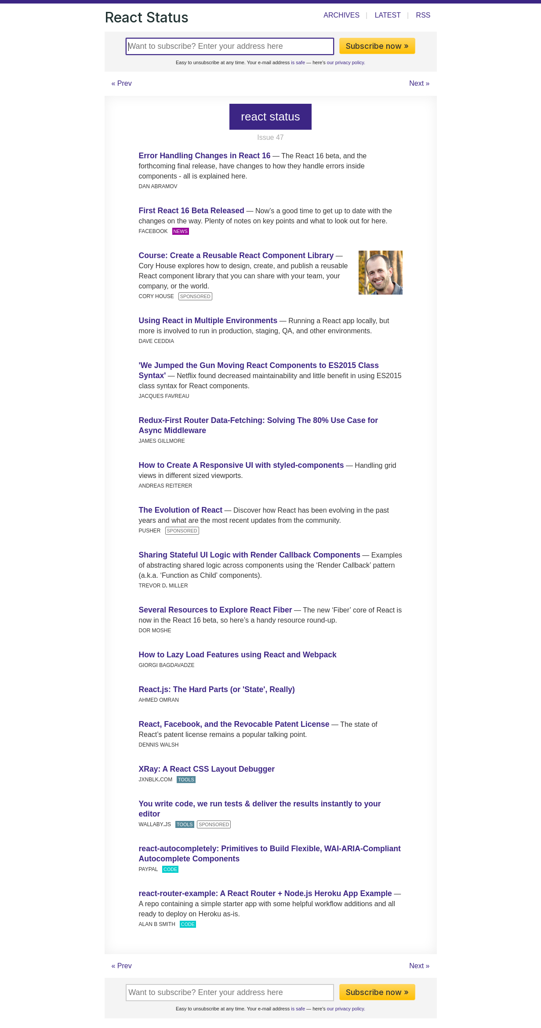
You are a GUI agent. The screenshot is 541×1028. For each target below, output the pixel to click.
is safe (298, 62)
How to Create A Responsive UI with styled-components (241, 465)
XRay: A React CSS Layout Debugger (207, 769)
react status (270, 116)
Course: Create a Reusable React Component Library (236, 255)
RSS (423, 15)
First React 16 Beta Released (192, 210)
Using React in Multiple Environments (208, 320)
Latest (388, 15)
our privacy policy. (346, 62)
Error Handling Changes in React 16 (205, 155)
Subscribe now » (377, 46)
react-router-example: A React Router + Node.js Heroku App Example (265, 893)
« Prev (122, 83)
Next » (419, 83)
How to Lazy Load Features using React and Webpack (238, 654)
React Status (147, 17)
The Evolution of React (181, 510)
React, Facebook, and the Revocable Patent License (234, 724)
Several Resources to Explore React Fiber (215, 609)
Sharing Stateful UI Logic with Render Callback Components (249, 554)
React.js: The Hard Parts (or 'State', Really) (217, 689)
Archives (341, 15)
